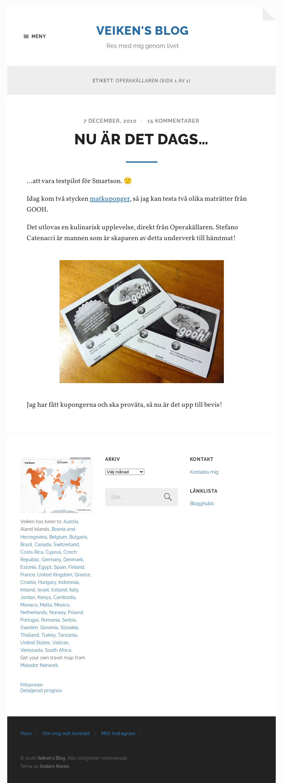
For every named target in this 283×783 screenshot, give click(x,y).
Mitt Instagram (118, 733)
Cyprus (53, 552)
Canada (43, 544)
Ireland (27, 589)
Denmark (73, 559)
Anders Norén (54, 766)
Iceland (59, 589)
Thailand (29, 635)
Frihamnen (31, 685)
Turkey (48, 635)
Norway (57, 612)
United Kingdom (54, 574)
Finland (76, 567)
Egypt (45, 567)
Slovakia (69, 627)
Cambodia (64, 597)
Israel (43, 589)
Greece (82, 574)
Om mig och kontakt (66, 733)
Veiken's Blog (142, 30)
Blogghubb (202, 503)
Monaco (28, 605)
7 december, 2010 (110, 121)
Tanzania (67, 635)
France (27, 574)
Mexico (61, 605)
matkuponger (110, 199)
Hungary (47, 582)
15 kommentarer (173, 121)
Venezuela (31, 650)
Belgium (58, 537)
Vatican (60, 642)
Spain (60, 567)
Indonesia (69, 582)
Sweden (29, 627)
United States (35, 642)
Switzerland (66, 544)
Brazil (26, 544)
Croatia (28, 582)
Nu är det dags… (141, 139)
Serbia (69, 620)
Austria (70, 521)
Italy (73, 589)
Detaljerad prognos (41, 690)
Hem (26, 733)
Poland (75, 612)
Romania (50, 620)
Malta (46, 605)
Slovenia (49, 627)
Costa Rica (31, 552)
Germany (51, 559)
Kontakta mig (204, 472)
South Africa (58, 650)
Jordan (27, 597)
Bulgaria (78, 537)
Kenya (44, 597)
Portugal (29, 620)
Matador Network (39, 665)
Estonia (28, 567)
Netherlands (33, 612)
